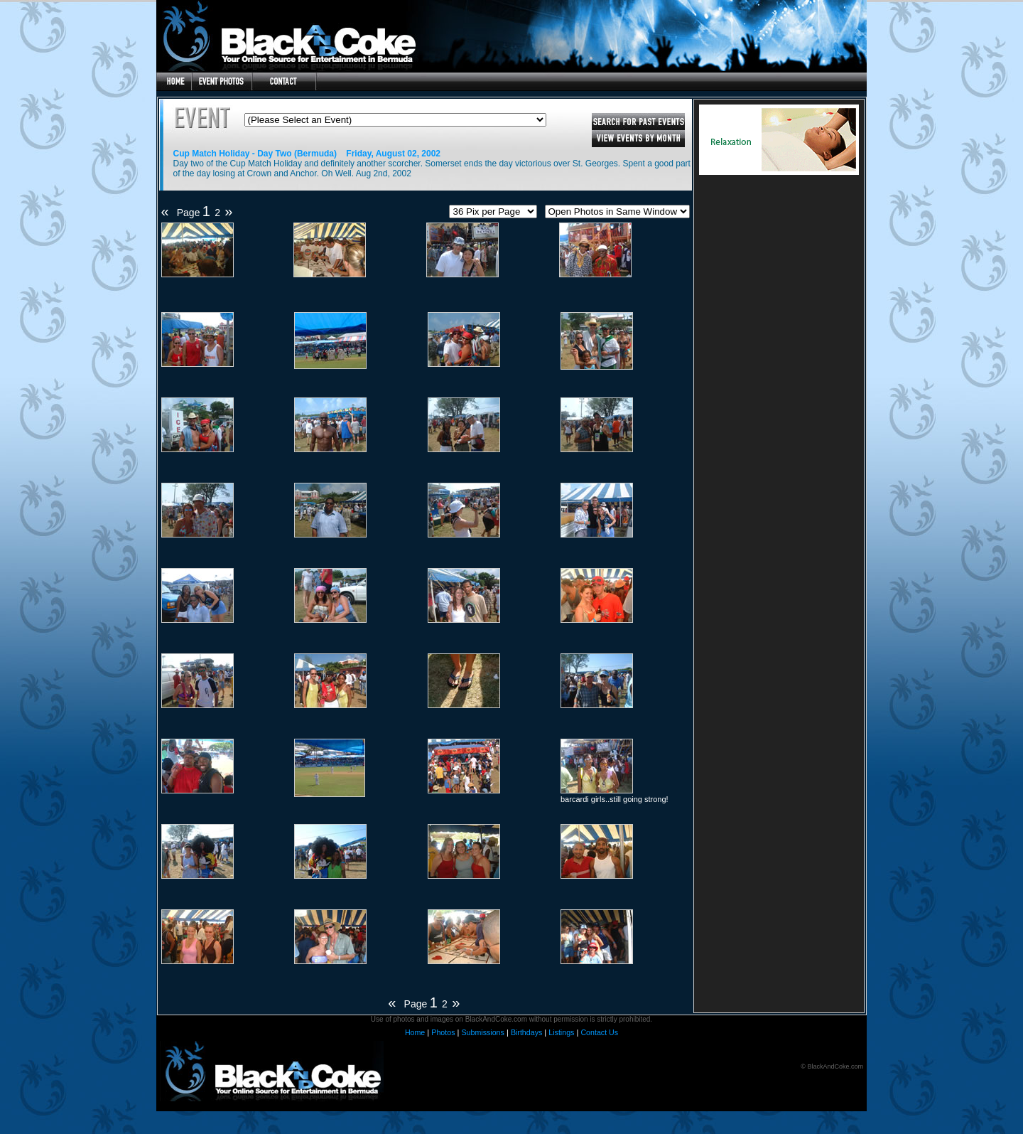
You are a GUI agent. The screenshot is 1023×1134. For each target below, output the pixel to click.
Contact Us (599, 1032)
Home (415, 1032)
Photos (443, 1032)
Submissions (482, 1032)
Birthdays (526, 1032)
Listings (561, 1032)
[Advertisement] (779, 307)
